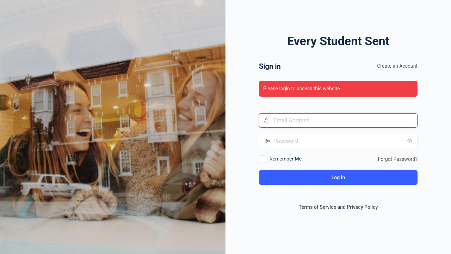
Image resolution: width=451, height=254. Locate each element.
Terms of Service (317, 207)
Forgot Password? (398, 159)
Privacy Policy (362, 207)
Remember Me (286, 159)
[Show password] (410, 141)
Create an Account (397, 66)
